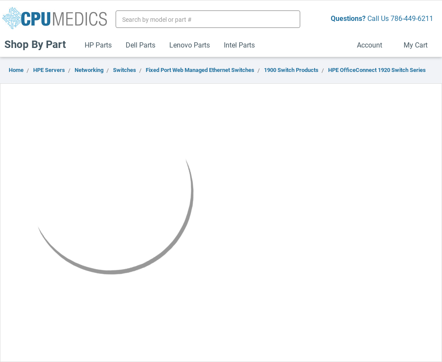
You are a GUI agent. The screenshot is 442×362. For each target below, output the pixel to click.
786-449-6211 (412, 18)
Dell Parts (140, 44)
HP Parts (98, 44)
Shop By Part (38, 44)
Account (373, 44)
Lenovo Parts (189, 44)
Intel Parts (239, 44)
